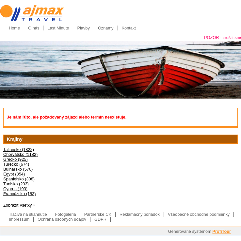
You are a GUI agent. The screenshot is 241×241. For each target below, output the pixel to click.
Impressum (19, 219)
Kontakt (129, 28)
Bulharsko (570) (18, 169)
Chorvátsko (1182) (20, 154)
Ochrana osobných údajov (62, 219)
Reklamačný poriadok (140, 214)
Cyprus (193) (15, 188)
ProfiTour (221, 231)
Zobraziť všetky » (19, 205)
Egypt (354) (14, 174)
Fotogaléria (65, 214)
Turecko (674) (16, 164)
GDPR (100, 219)
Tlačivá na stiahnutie (28, 214)
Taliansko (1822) (18, 149)
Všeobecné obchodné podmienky (199, 214)
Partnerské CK (97, 214)
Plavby (83, 28)
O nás (33, 28)
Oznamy (106, 28)
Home (14, 28)
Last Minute (58, 28)
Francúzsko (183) (19, 193)
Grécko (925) (15, 159)
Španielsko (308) (19, 178)
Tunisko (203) (16, 183)
